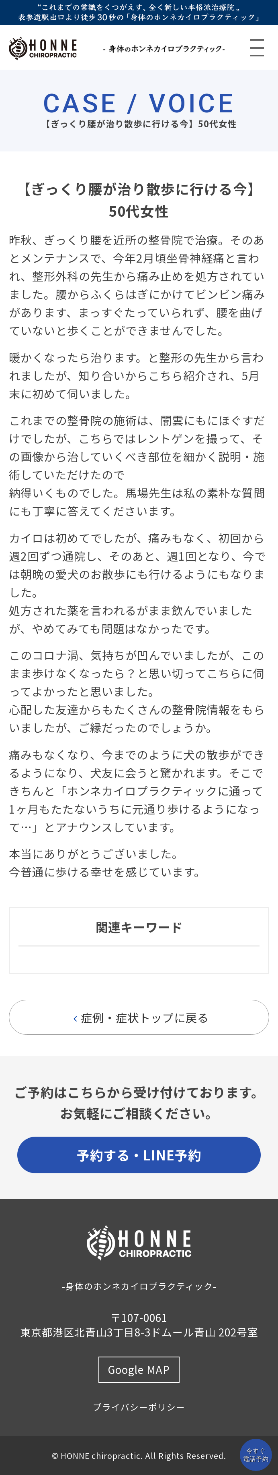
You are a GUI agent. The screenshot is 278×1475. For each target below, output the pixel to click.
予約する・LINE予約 (139, 1154)
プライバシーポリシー (139, 1406)
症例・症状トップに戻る (139, 1017)
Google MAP (139, 1369)
